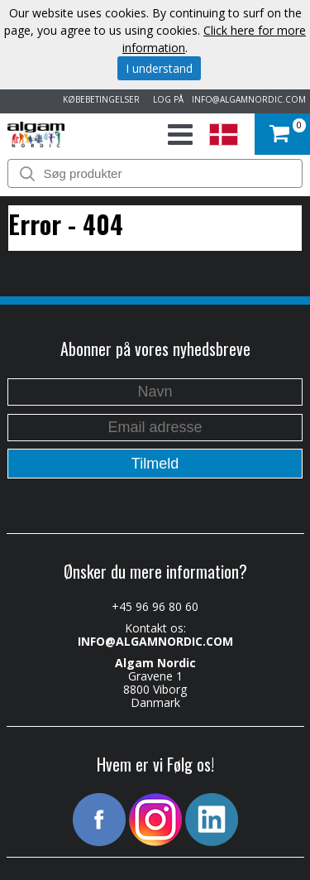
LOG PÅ (166, 99)
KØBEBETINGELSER (99, 99)
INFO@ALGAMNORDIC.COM (249, 99)
